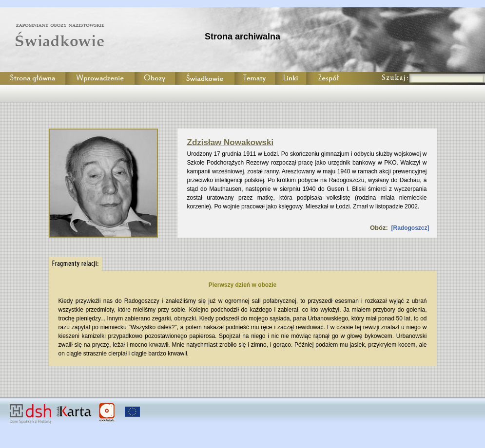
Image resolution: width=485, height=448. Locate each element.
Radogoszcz (410, 227)
